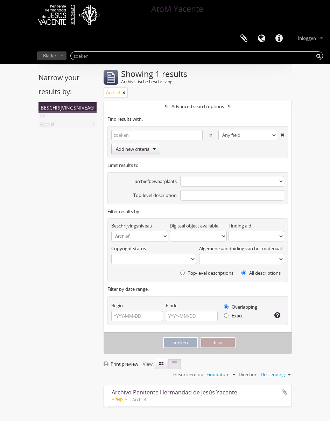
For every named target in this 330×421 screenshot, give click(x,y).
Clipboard (244, 38)
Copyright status (128, 248)
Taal (261, 38)
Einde (171, 305)
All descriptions (261, 273)
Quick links (279, 38)
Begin (117, 305)
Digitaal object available (194, 226)
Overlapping (240, 307)
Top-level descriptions (206, 273)
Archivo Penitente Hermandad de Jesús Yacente (174, 392)
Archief (47, 125)
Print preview (121, 364)
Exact (233, 316)
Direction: (249, 374)
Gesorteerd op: (188, 374)
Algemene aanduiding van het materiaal (240, 248)
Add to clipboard (284, 392)
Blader (49, 55)
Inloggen (307, 38)
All (42, 117)
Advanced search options (197, 106)
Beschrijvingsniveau (67, 107)
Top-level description (155, 195)
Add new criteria (136, 149)
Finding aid (240, 226)
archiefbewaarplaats (156, 181)
